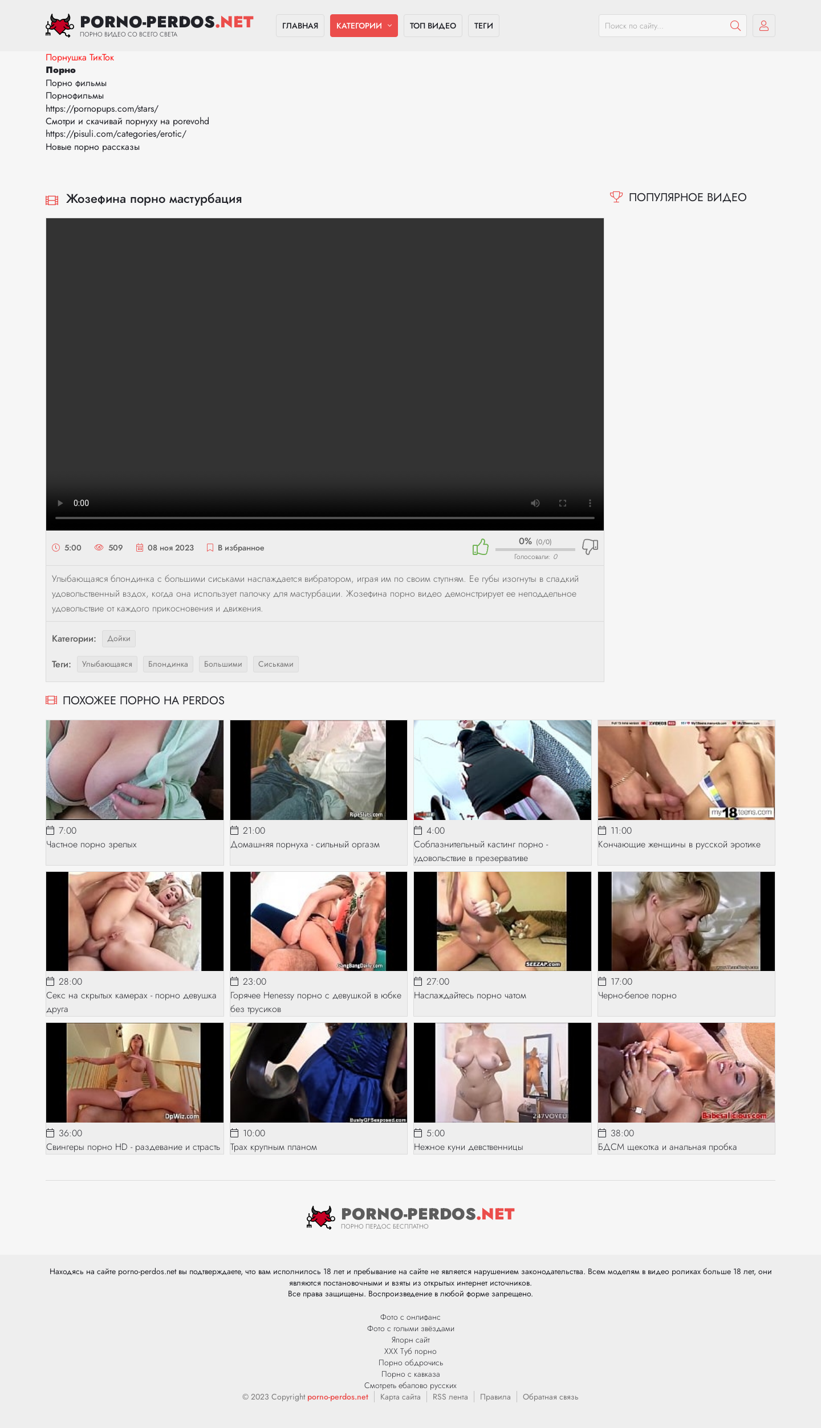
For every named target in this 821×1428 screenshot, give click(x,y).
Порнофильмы (75, 95)
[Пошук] (735, 25)
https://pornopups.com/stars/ (102, 108)
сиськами (276, 664)
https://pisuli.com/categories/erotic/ (116, 133)
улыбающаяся (107, 664)
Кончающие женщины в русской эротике (679, 844)
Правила (495, 1396)
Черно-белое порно (637, 995)
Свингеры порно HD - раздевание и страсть (133, 1146)
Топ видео (433, 25)
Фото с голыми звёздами (410, 1328)
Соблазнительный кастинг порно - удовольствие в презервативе (481, 851)
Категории (359, 25)
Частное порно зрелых (91, 844)
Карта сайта (400, 1396)
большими (223, 664)
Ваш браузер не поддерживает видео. (325, 374)
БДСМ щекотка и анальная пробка (667, 1146)
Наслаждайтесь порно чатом (470, 995)
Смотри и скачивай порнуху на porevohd (127, 121)
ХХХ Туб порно (410, 1351)
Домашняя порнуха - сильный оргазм (305, 844)
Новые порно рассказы (93, 146)
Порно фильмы (76, 82)
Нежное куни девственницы (468, 1146)
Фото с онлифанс (410, 1317)
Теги (483, 25)
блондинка (168, 664)
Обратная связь (551, 1396)
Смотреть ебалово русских (410, 1385)
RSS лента (450, 1396)
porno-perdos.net (337, 1396)
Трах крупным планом (273, 1146)
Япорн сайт (411, 1339)
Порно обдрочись (411, 1362)
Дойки (119, 638)
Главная (300, 25)
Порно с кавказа (410, 1374)
